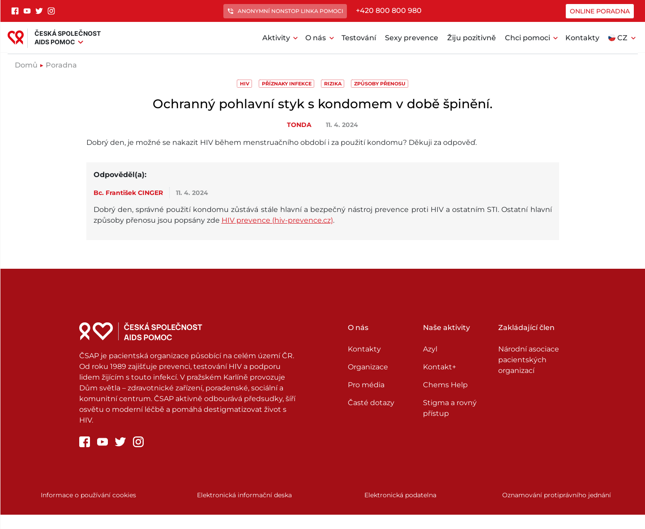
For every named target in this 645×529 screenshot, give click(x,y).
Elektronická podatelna (400, 495)
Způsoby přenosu (380, 83)
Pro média (366, 385)
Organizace (368, 367)
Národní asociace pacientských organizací (528, 360)
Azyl (430, 349)
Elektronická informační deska (244, 495)
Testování (359, 38)
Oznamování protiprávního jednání (556, 495)
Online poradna (600, 11)
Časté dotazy (371, 402)
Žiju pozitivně (471, 38)
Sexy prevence (411, 38)
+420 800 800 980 (389, 10)
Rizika (333, 83)
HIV (244, 83)
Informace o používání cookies (88, 495)
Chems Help (445, 385)
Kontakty (582, 38)
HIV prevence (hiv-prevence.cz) (277, 220)
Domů (26, 65)
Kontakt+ (439, 367)
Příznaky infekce (287, 83)
